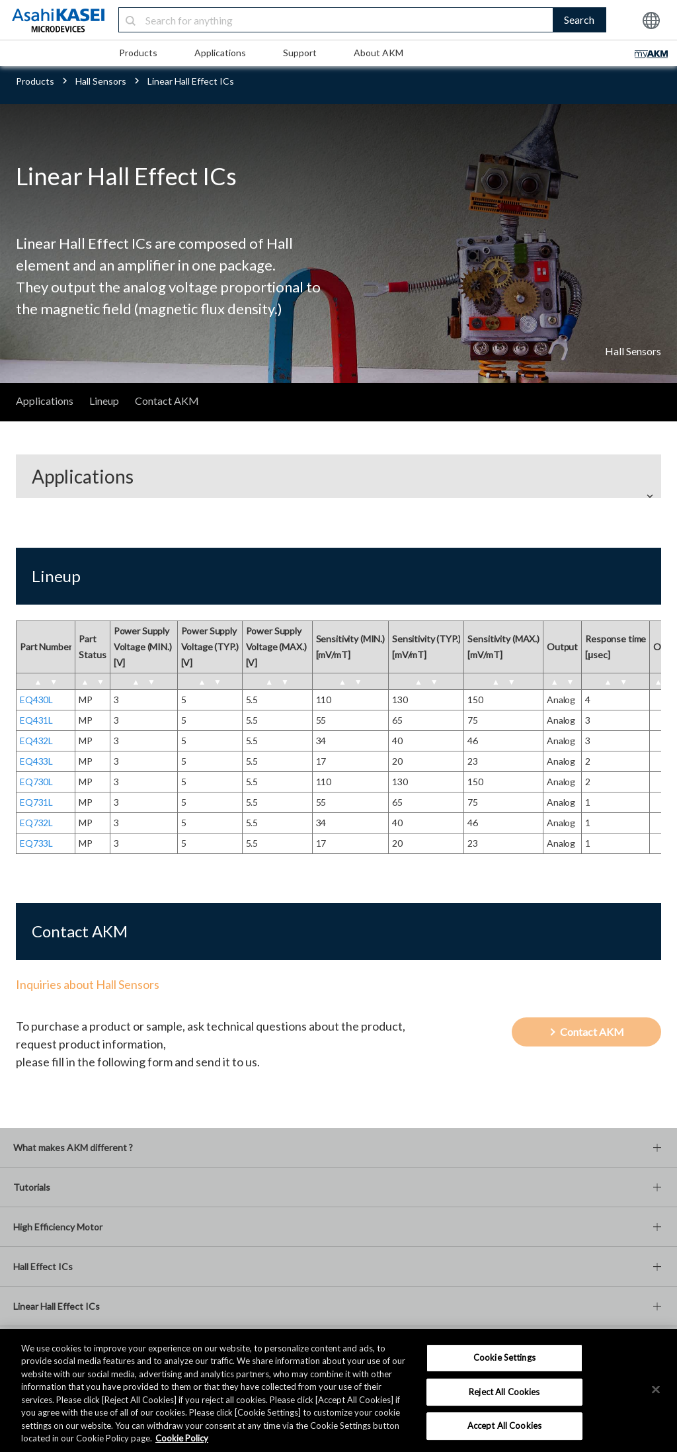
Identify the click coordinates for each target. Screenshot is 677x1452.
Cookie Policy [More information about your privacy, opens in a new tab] (181, 1438)
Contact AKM (167, 400)
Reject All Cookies (504, 1392)
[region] (338, 1390)
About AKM (378, 52)
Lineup (104, 400)
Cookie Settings (504, 1357)
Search (579, 19)
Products (138, 52)
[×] (655, 1389)
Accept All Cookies (504, 1425)
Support (300, 52)
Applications (220, 52)
